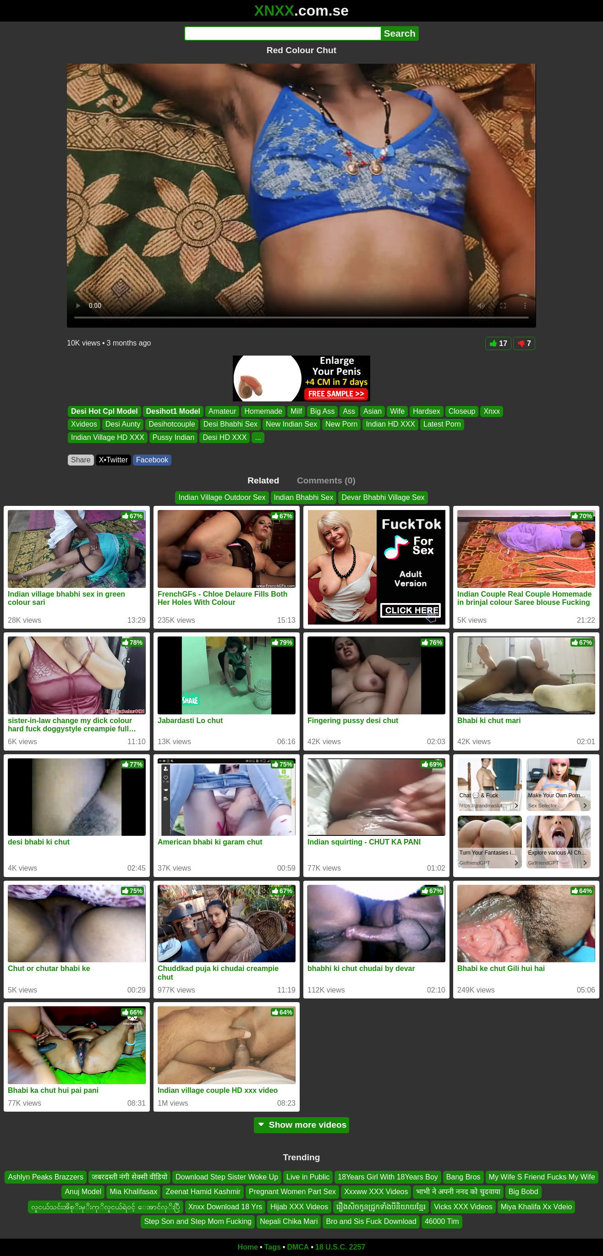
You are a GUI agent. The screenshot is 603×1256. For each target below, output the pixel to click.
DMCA (298, 1247)
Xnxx (491, 411)
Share (81, 460)
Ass (349, 411)
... (258, 437)
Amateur (222, 411)
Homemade (263, 411)
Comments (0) (326, 480)
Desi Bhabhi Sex (230, 424)
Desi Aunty (122, 424)
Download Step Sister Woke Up (226, 1177)
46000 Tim (442, 1221)
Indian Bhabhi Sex (304, 497)
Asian (372, 411)
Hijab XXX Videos (299, 1206)
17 (498, 343)
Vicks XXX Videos (463, 1206)
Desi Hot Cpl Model (104, 411)
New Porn (341, 424)
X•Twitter (113, 460)
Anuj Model (83, 1192)
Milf (296, 411)
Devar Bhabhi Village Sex (382, 497)
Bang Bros (463, 1177)
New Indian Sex (291, 424)
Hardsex (426, 411)
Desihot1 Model (173, 411)
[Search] (282, 33)
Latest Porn (442, 424)
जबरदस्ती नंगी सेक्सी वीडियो (129, 1177)
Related (263, 480)
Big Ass (322, 411)
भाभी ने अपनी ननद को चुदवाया (458, 1192)
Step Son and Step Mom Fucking (198, 1221)
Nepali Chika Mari (289, 1221)
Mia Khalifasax (133, 1192)
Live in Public (307, 1177)
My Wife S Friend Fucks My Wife (542, 1177)
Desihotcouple (171, 424)
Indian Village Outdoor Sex (221, 497)
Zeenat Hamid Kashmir (203, 1192)
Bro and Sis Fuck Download (371, 1221)
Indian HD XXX (390, 424)
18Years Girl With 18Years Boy (388, 1177)
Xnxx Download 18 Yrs (225, 1206)
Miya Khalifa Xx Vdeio (536, 1206)
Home (248, 1247)
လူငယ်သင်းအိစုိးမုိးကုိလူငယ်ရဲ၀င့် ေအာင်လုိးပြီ (105, 1206)
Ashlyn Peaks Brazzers (45, 1177)
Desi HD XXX (225, 437)
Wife (397, 411)
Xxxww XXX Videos (376, 1192)
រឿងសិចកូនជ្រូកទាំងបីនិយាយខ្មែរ (381, 1206)
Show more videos (302, 1125)
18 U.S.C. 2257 (340, 1247)
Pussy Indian (174, 437)
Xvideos (84, 424)
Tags (272, 1247)
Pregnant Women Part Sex (292, 1192)
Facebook (152, 460)
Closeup (462, 411)
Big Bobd (523, 1192)
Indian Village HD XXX (107, 437)
